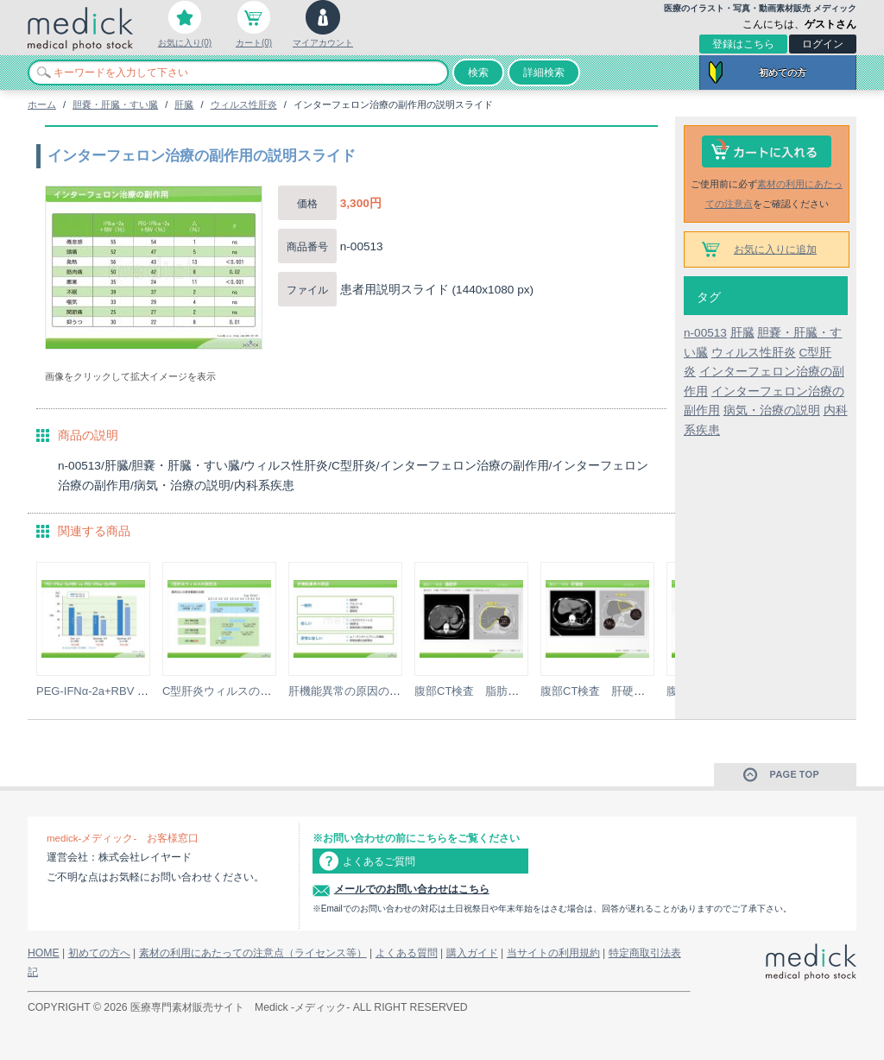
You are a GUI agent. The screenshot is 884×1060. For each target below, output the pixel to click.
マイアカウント (323, 42)
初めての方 (782, 72)
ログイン (822, 44)
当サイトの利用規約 (553, 953)
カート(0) (254, 42)
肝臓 (183, 104)
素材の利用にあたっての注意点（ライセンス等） (253, 953)
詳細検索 (544, 72)
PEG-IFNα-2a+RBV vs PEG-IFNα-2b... (132, 691)
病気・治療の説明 (771, 410)
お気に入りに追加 (775, 249)
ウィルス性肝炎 (244, 104)
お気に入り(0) (185, 42)
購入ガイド (472, 953)
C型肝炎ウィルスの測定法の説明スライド (267, 691)
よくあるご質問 (379, 861)
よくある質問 (407, 953)
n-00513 (705, 332)
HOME (44, 953)
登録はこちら (743, 44)
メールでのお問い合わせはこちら (411, 889)
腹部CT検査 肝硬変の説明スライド (631, 691)
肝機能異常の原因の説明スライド (372, 691)
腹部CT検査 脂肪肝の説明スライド (505, 691)
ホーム (42, 104)
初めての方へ (99, 953)
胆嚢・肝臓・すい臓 (115, 104)
